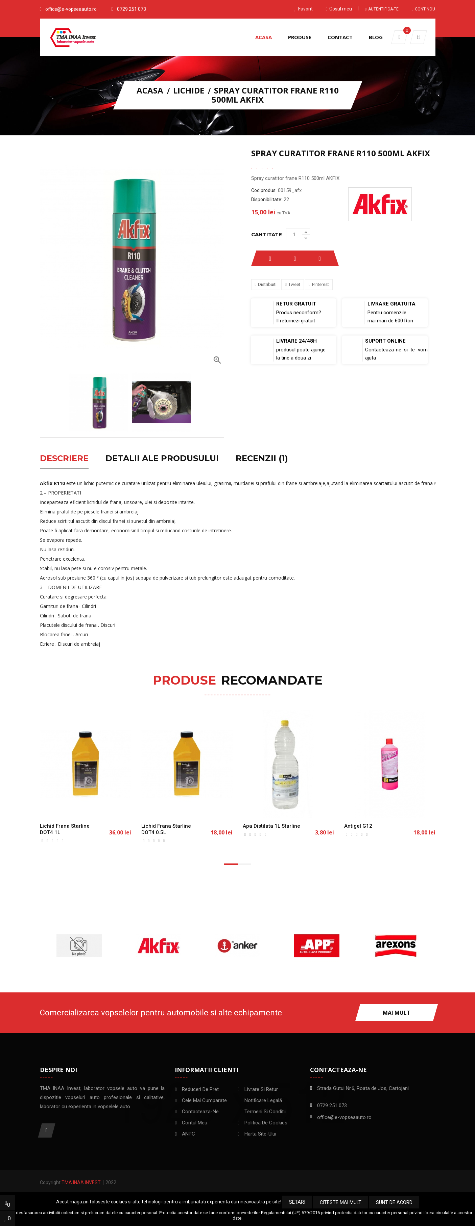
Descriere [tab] (64, 458)
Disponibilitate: (266, 199)
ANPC (188, 1134)
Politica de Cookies (265, 1123)
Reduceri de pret (200, 1089)
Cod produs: (264, 190)
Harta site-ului (260, 1134)
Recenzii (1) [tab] (262, 458)
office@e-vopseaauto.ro (71, 9)
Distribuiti (267, 284)
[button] (418, 37)
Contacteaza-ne (200, 1112)
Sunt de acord (394, 1202)
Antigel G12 (358, 826)
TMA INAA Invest (81, 1182)
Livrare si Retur (261, 1089)
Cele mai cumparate (204, 1100)
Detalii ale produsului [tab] (162, 458)
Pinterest (320, 284)
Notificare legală (263, 1100)
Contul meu (194, 1123)
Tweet (294, 284)
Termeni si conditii (265, 1112)
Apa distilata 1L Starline (271, 826)
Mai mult (396, 1012)
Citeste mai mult (340, 1202)
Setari (298, 1202)
